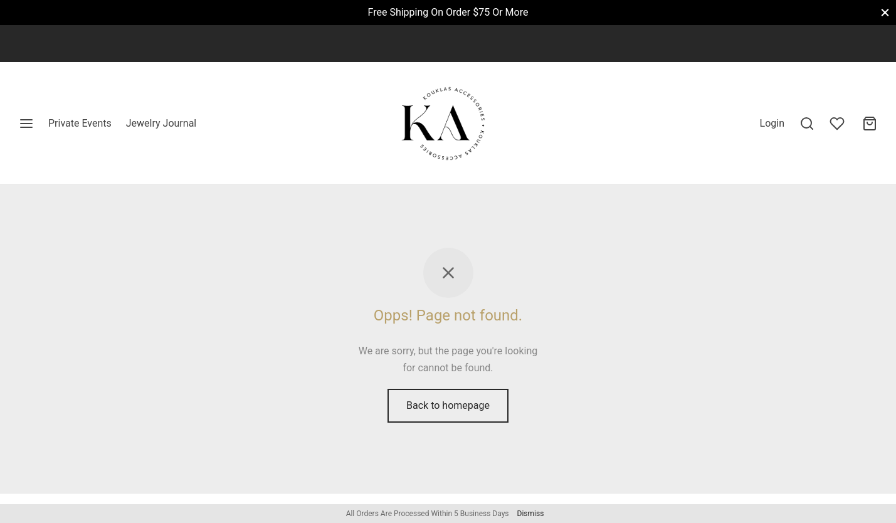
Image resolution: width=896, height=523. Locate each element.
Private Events (80, 123)
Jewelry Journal (161, 123)
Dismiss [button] (530, 513)
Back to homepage (448, 405)
